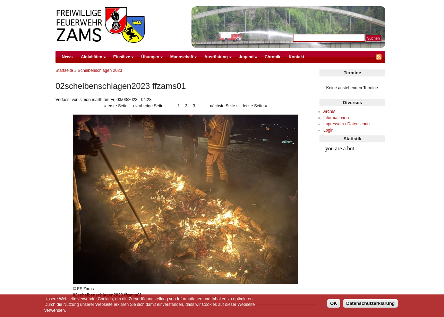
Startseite (64, 70)
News (67, 57)
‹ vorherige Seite (148, 105)
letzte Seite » (255, 105)
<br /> (352, 169)
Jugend (246, 57)
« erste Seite (115, 105)
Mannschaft (182, 57)
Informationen (336, 117)
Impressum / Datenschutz (346, 124)
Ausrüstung (216, 57)
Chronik (272, 57)
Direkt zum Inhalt (220, 3)
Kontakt (296, 57)
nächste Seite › (224, 105)
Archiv (329, 111)
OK (333, 303)
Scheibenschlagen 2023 (100, 70)
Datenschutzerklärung (370, 303)
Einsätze (121, 57)
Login (328, 130)
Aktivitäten (91, 57)
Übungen (150, 57)
